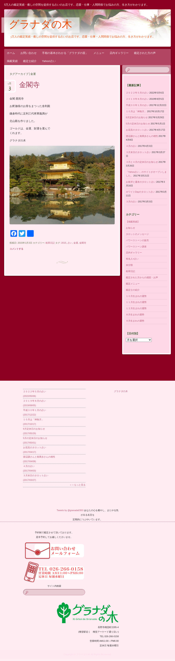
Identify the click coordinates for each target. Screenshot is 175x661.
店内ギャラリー (119, 53)
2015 (63, 243)
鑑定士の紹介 (133, 290)
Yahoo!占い (49, 61)
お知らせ (130, 228)
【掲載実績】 (133, 221)
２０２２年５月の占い (137, 92)
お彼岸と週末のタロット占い (141, 182)
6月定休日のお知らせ (137, 117)
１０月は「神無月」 (136, 111)
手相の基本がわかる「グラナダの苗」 (65, 53)
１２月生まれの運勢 (136, 308)
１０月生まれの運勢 (136, 296)
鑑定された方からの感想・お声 (142, 277)
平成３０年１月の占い (137, 105)
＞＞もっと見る (78, 485)
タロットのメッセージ (137, 234)
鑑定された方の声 (145, 53)
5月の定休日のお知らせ (138, 123)
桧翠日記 (50, 243)
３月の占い (131, 201)
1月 (9, 85)
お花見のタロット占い (137, 130)
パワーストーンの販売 (137, 240)
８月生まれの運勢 (135, 314)
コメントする (16, 249)
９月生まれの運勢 (135, 321)
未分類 (129, 265)
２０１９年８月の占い (137, 99)
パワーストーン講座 (136, 246)
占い (70, 243)
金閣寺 (29, 85)
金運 (75, 243)
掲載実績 (12, 61)
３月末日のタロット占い (138, 152)
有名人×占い (132, 259)
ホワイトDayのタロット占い (140, 192)
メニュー (98, 53)
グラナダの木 (40, 25)
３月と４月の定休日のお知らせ (142, 162)
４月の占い (131, 146)
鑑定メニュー (133, 283)
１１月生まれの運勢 (136, 302)
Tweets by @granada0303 (70, 510)
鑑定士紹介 (30, 61)
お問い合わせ (28, 53)
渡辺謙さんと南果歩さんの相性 (142, 136)
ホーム (11, 53)
